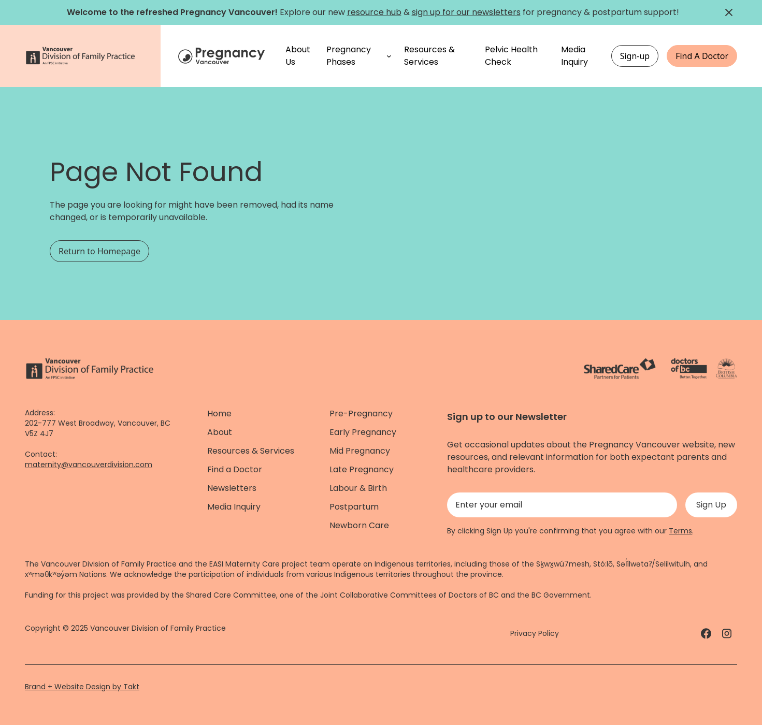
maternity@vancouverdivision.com (88, 464)
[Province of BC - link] (726, 368)
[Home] (223, 56)
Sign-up (635, 56)
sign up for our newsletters (466, 12)
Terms (680, 531)
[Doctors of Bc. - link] (689, 368)
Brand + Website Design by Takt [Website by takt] (82, 687)
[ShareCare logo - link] (620, 368)
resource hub (374, 12)
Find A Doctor (701, 56)
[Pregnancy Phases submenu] (389, 56)
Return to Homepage (99, 251)
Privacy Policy (534, 633)
